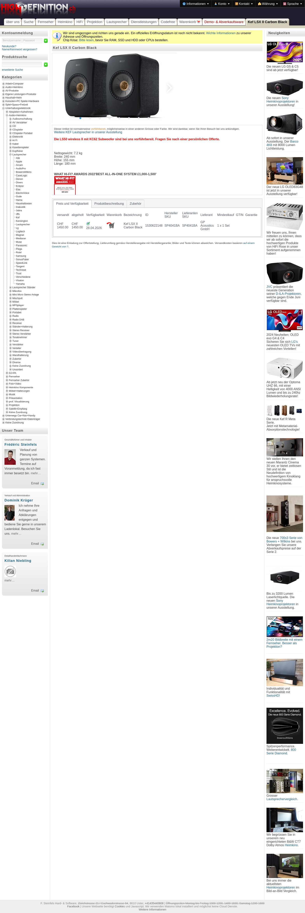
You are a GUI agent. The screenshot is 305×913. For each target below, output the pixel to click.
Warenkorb (189, 22)
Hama (19, 200)
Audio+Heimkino (14, 87)
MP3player (18, 305)
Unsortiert (17, 369)
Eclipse (20, 186)
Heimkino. (292, 845)
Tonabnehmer (19, 337)
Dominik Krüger (18, 500)
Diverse (16, 362)
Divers (19, 182)
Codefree (168, 22)
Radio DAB (18, 319)
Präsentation (15, 398)
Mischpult (17, 298)
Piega (19, 249)
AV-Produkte (12, 90)
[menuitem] (195, 3)
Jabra (19, 210)
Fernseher (45, 22)
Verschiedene (23, 277)
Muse (19, 242)
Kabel (15, 144)
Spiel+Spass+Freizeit (16, 104)
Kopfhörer (17, 151)
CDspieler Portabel (22, 133)
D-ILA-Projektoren (288, 293)
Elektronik (17, 136)
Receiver (17, 323)
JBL (18, 214)
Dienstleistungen (143, 22)
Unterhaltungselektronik (18, 108)
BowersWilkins (24, 172)
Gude (19, 196)
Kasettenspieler (20, 147)
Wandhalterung (20, 355)
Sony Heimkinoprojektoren (280, 99)
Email (35, 483)
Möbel (15, 301)
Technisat (21, 270)
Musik (12, 394)
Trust (18, 273)
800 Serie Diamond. (281, 751)
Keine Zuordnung (21, 366)
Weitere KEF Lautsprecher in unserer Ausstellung (88, 132)
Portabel (16, 312)
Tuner (15, 340)
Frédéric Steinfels (20, 444)
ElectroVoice (22, 193)
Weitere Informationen (152, 909)
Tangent (20, 266)
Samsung (21, 256)
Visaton (20, 280)
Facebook (73, 906)
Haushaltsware (24, 203)
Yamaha (20, 284)
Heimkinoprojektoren (280, 887)
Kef (17, 217)
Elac (18, 189)
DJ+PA (12, 373)
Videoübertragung (21, 351)
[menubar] (242, 3)
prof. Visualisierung (19, 401)
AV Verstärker (19, 122)
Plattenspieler (19, 308)
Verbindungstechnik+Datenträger (22, 419)
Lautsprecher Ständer (23, 287)
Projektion (94, 22)
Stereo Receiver (21, 330)
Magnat (20, 235)
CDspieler (17, 129)
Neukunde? (9, 46)
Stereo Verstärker (21, 333)
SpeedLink (21, 263)
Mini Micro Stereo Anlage (25, 294)
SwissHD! (273, 695)
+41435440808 (154, 903)
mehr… (36, 473)
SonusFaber (22, 259)
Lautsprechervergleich (281, 799)
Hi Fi (14, 140)
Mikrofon (17, 291)
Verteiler (16, 348)
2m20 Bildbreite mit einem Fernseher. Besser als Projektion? (284, 643)
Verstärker (17, 344)
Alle (18, 158)
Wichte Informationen (221, 33)
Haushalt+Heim (13, 97)
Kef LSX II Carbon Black (267, 22)
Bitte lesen (86, 40)
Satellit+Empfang (18, 408)
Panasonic (21, 245)
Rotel (19, 252)
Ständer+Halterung (22, 326)
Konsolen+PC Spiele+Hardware (22, 101)
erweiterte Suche (12, 69)
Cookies (120, 906)
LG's (294, 341)
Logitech (20, 231)
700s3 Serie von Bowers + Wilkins (284, 539)
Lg (17, 228)
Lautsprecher (117, 22)
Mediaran (21, 238)
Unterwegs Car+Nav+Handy (20, 415)
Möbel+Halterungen (19, 390)
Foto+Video (15, 383)
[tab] (72, 204)
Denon (19, 179)
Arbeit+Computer (14, 83)
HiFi (79, 22)
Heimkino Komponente (21, 387)
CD (14, 126)
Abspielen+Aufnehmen (21, 111)
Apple (19, 161)
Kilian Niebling (17, 561)
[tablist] (157, 218)
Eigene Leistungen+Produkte (20, 94)
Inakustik (20, 207)
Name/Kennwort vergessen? (19, 49)
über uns (12, 22)
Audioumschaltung (22, 118)
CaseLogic (21, 175)
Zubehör (16, 358)
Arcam (19, 165)
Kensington (22, 221)
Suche (28, 22)
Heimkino (65, 22)
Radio (15, 316)
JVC (269, 286)
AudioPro (21, 168)
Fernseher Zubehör (19, 380)
